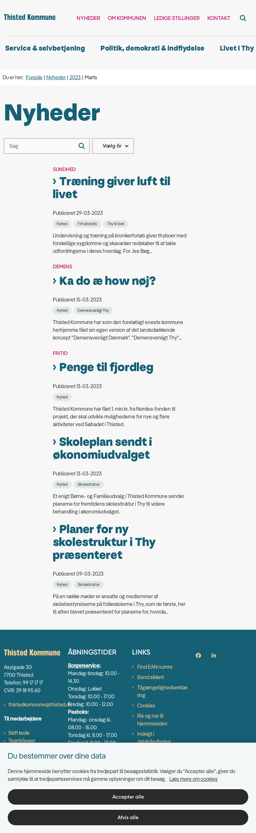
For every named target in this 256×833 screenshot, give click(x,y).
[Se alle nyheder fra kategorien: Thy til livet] (116, 223)
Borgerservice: (84, 665)
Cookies (146, 705)
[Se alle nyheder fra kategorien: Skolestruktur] (89, 484)
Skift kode (19, 733)
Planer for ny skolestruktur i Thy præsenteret (104, 542)
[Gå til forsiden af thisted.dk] (27, 18)
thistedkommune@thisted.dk (39, 704)
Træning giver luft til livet (111, 188)
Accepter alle (128, 797)
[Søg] (47, 146)
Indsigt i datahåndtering (154, 738)
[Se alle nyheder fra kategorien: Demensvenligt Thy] (94, 310)
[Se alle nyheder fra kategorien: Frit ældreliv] (88, 223)
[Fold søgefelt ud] (243, 18)
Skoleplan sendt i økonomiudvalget (102, 449)
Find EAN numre (155, 667)
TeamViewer (21, 740)
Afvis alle (128, 817)
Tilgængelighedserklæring (162, 691)
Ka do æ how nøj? (107, 281)
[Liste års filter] (113, 146)
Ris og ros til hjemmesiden (152, 720)
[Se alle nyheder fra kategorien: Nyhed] (63, 223)
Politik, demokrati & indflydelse (152, 48)
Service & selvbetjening (45, 48)
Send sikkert (150, 677)
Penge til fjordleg (106, 367)
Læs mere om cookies (193, 779)
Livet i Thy (237, 48)
